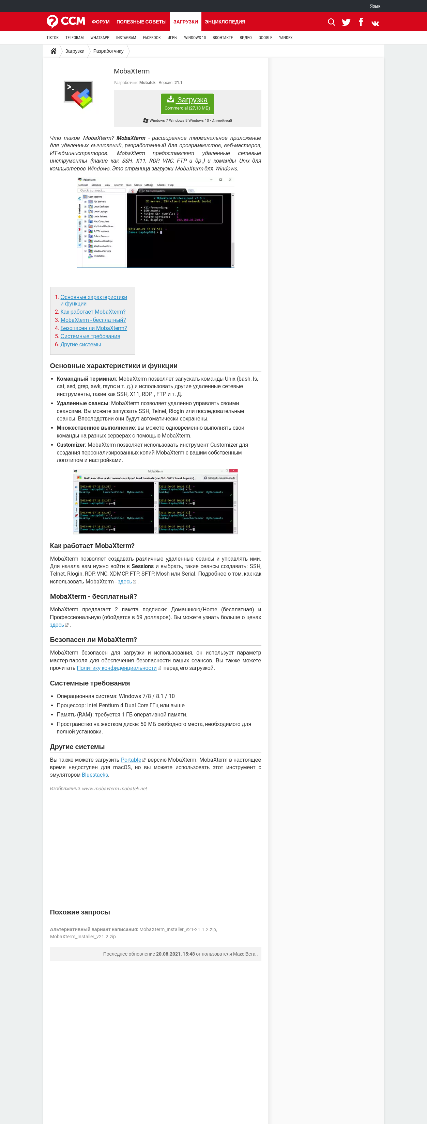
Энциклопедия (225, 21)
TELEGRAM (74, 37)
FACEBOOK (152, 37)
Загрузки (185, 21)
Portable (131, 760)
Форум (101, 21)
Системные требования (90, 336)
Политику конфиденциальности (117, 668)
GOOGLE (265, 37)
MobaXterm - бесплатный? (93, 320)
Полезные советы (142, 21)
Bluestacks (95, 775)
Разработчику (108, 51)
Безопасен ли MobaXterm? (94, 328)
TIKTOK (53, 37)
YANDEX (286, 37)
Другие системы (81, 344)
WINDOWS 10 (195, 37)
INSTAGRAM (126, 37)
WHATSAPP (99, 37)
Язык (375, 6)
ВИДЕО (245, 37)
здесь (125, 581)
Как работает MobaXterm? (93, 312)
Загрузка (187, 103)
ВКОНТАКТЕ (223, 37)
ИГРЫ (173, 37)
